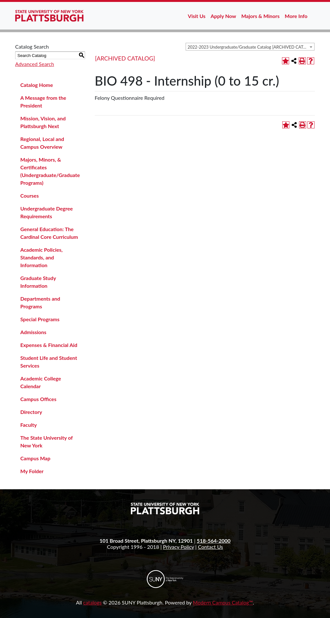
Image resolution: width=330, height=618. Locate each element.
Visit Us (197, 16)
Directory (31, 412)
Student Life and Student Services (48, 362)
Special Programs (40, 319)
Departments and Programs (40, 302)
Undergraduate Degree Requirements (46, 212)
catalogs (92, 602)
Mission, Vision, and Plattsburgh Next (43, 122)
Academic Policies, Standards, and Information (41, 257)
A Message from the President (43, 101)
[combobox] (250, 47)
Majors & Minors (260, 16)
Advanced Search (34, 64)
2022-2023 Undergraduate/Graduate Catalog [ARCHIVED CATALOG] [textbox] (251, 47)
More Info (296, 16)
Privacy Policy (178, 547)
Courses (29, 195)
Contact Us (210, 547)
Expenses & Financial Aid (48, 345)
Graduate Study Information (38, 282)
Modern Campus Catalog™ (223, 602)
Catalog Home (36, 85)
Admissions (33, 332)
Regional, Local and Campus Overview (42, 143)
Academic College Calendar (40, 382)
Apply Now (223, 16)
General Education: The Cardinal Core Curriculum (49, 233)
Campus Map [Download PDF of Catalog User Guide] (35, 458)
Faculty (28, 425)
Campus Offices (38, 399)
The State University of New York (46, 441)
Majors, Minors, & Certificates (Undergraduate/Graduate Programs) (50, 171)
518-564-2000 (214, 541)
